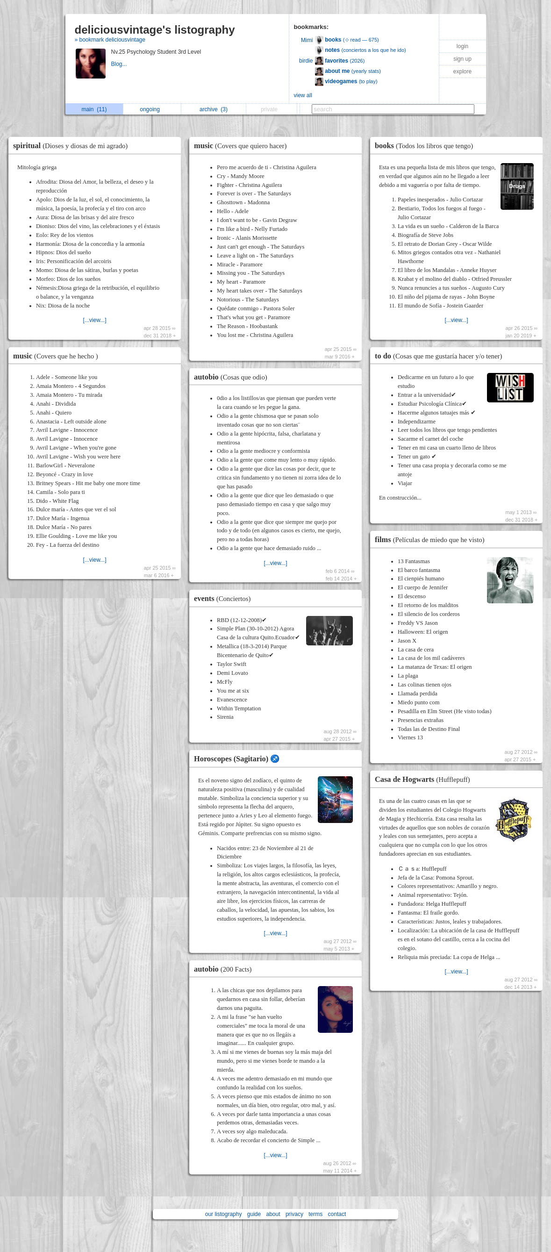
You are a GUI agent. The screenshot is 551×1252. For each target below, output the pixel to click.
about (273, 1214)
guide (254, 1214)
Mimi (307, 40)
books (426, 145)
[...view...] (94, 320)
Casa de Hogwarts (425, 779)
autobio (233, 376)
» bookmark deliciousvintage (110, 39)
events (224, 598)
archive (214, 109)
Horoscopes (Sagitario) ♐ (236, 758)
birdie (306, 60)
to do (441, 355)
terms (315, 1214)
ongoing (152, 109)
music (58, 355)
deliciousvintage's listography (155, 29)
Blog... (120, 64)
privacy (294, 1214)
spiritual (72, 145)
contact (337, 1214)
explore (462, 71)
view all (303, 95)
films (432, 539)
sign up (462, 59)
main (94, 109)
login (462, 46)
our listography (223, 1214)
